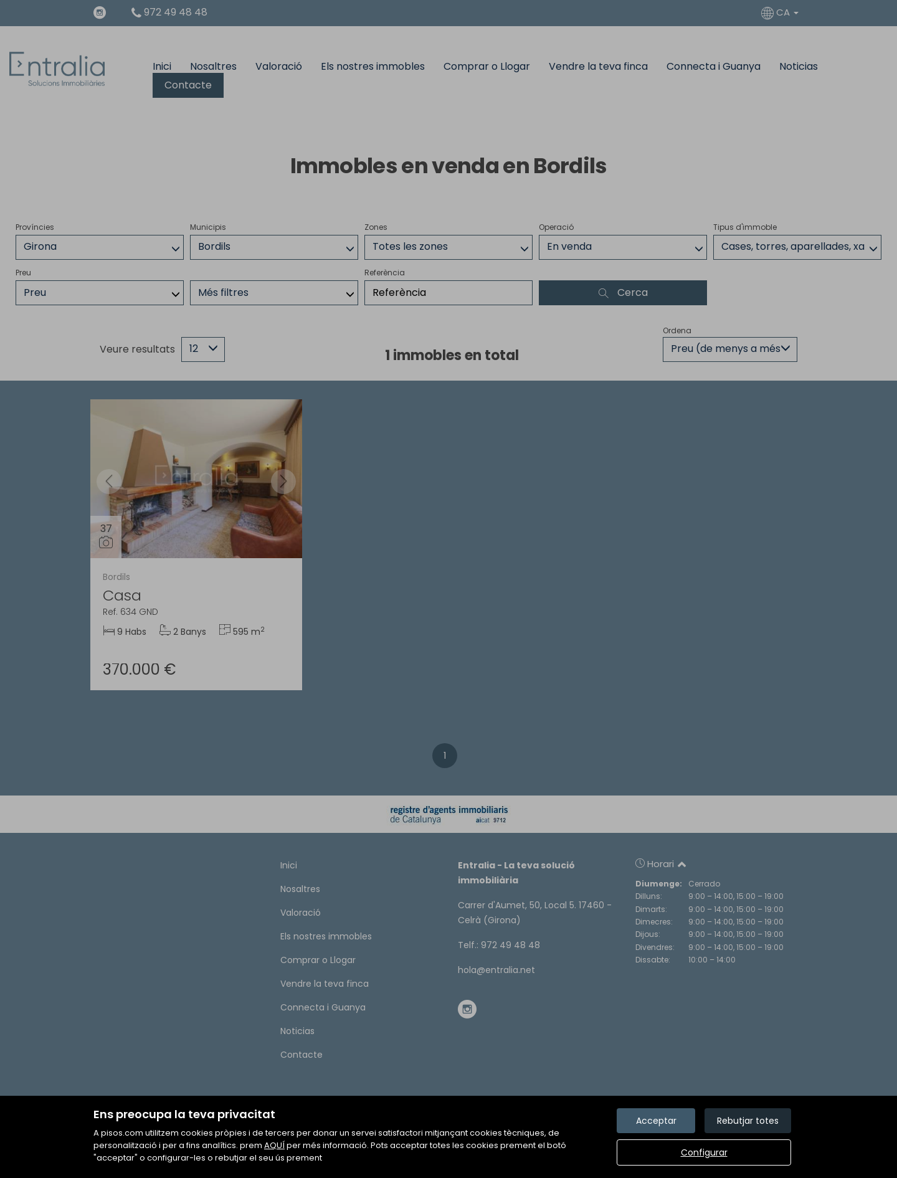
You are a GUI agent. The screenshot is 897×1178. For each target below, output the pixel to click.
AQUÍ (274, 1145)
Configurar (704, 1152)
